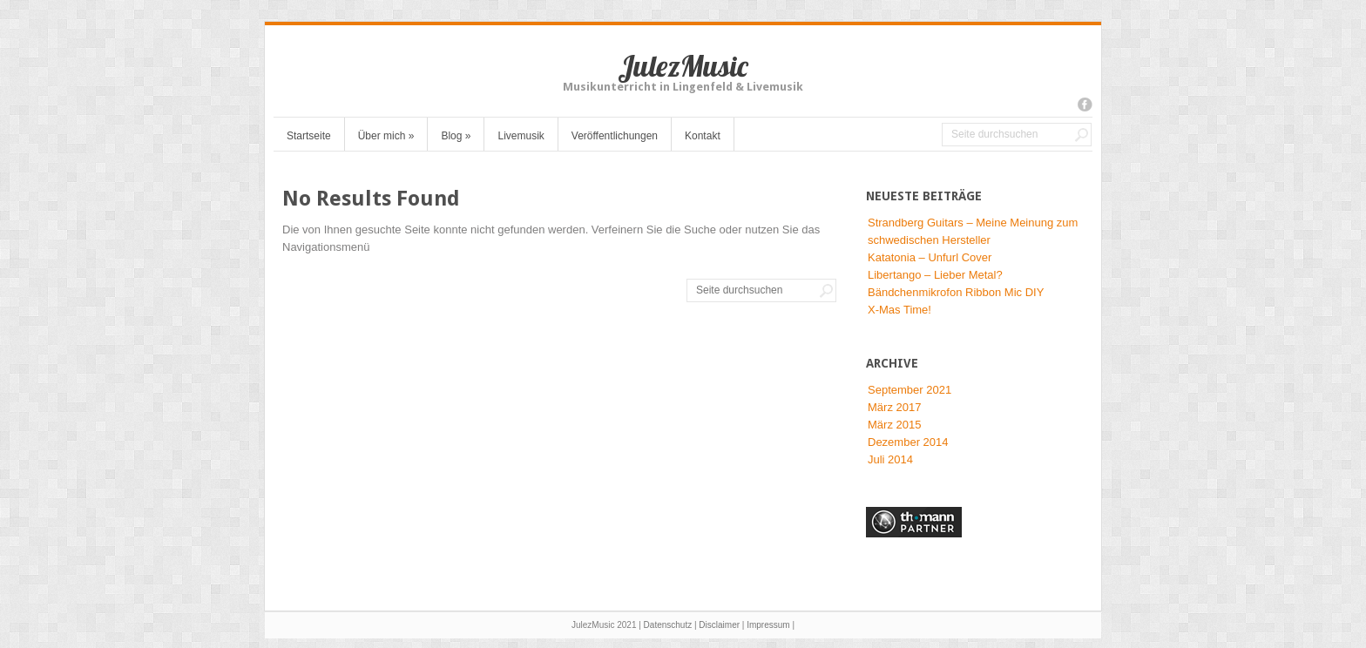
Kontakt (702, 136)
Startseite (309, 136)
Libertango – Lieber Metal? (935, 274)
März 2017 (894, 407)
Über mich (386, 136)
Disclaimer (719, 625)
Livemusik (520, 136)
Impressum (768, 625)
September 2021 (909, 389)
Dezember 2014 (908, 442)
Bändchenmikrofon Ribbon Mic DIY (956, 292)
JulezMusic (683, 65)
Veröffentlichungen (614, 136)
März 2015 (894, 424)
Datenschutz (668, 625)
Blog (455, 136)
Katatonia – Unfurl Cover (929, 257)
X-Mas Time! (899, 309)
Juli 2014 (890, 459)
